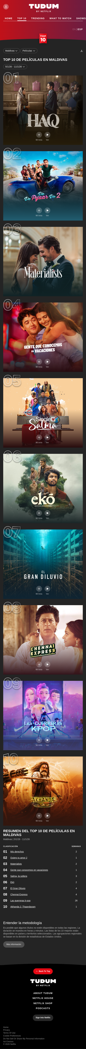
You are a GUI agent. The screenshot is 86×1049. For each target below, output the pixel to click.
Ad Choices (8, 1041)
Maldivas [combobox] (11, 50)
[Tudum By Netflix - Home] (43, 983)
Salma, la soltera (18, 876)
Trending (38, 18)
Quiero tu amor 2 (18, 857)
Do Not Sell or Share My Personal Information (24, 1039)
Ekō (12, 882)
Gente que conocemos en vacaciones (29, 870)
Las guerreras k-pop (20, 900)
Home (9, 18)
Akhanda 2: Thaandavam (22, 906)
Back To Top (43, 971)
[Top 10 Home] (43, 39)
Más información (13, 944)
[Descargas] (81, 50)
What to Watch (60, 18)
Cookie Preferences (12, 1036)
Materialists (16, 863)
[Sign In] (6, 6)
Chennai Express (18, 894)
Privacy (6, 1030)
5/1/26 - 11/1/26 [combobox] (15, 67)
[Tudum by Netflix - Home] (44, 8)
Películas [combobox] (29, 50)
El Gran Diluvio (17, 888)
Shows (81, 18)
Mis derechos (17, 851)
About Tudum (43, 993)
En (74, 29)
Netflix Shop (43, 1003)
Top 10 (21, 18)
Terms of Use (9, 1033)
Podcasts (43, 1008)
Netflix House (42, 998)
